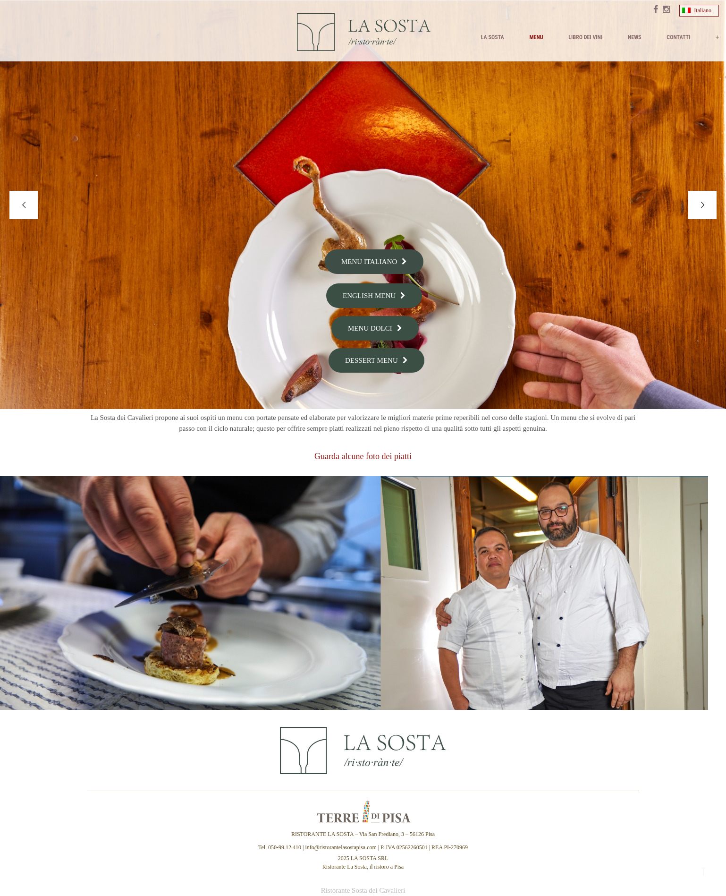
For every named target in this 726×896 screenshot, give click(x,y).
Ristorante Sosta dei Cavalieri (363, 890)
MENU (536, 37)
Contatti (678, 37)
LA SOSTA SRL (369, 858)
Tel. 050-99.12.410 (280, 847)
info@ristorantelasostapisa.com (340, 847)
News (635, 37)
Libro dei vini (585, 37)
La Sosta (492, 37)
